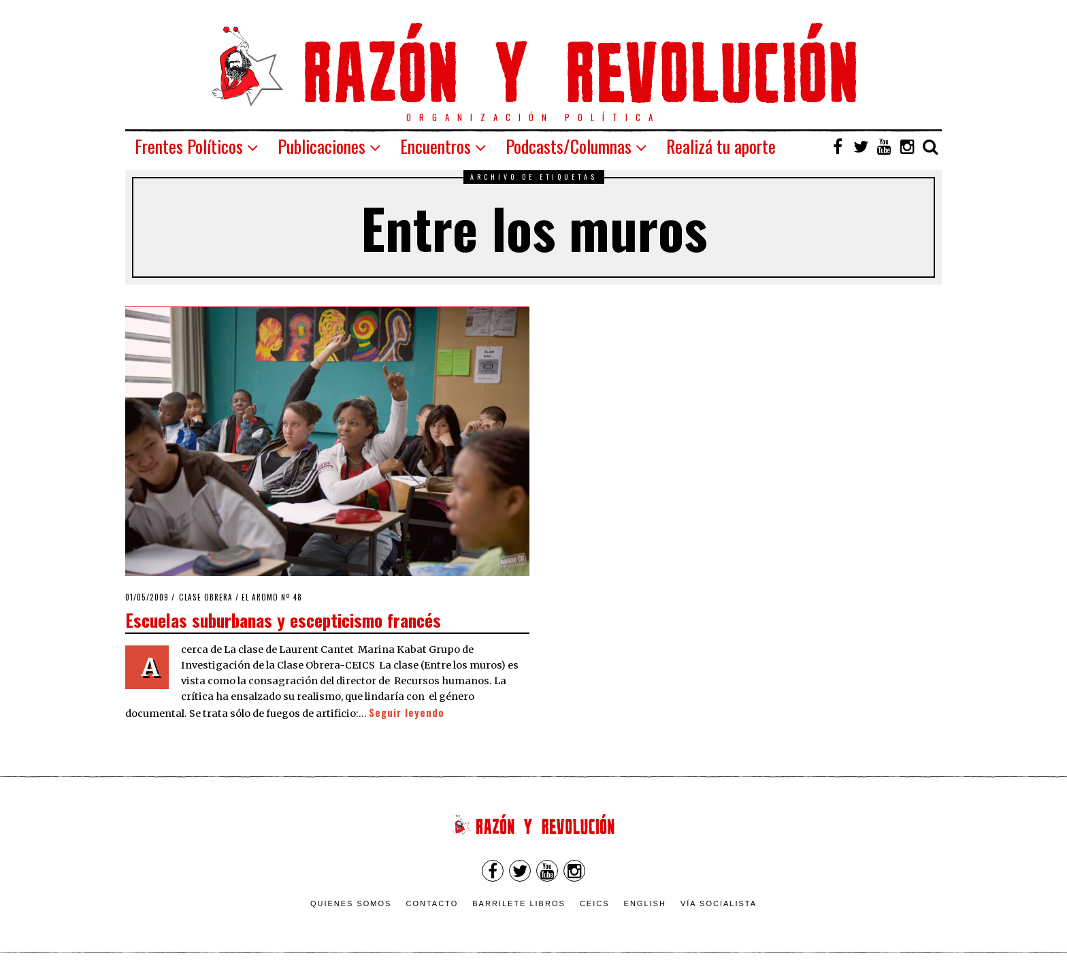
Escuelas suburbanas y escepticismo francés (283, 619)
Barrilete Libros (518, 903)
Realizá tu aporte (721, 146)
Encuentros (435, 146)
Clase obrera (206, 597)
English (645, 903)
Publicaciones (321, 146)
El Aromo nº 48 (272, 597)
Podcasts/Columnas (568, 146)
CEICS (595, 903)
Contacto (432, 903)
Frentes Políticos (189, 146)
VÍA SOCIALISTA (718, 903)
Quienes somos (351, 903)
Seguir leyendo (406, 712)
